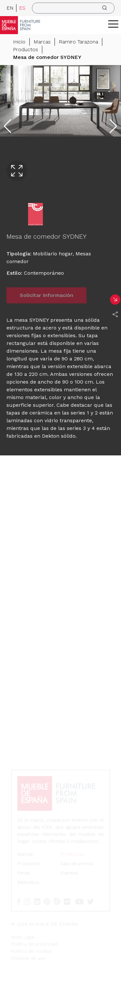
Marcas (42, 42)
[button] (113, 24)
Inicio (19, 42)
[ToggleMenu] (113, 24)
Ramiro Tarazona (78, 42)
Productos (25, 49)
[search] (73, 8)
